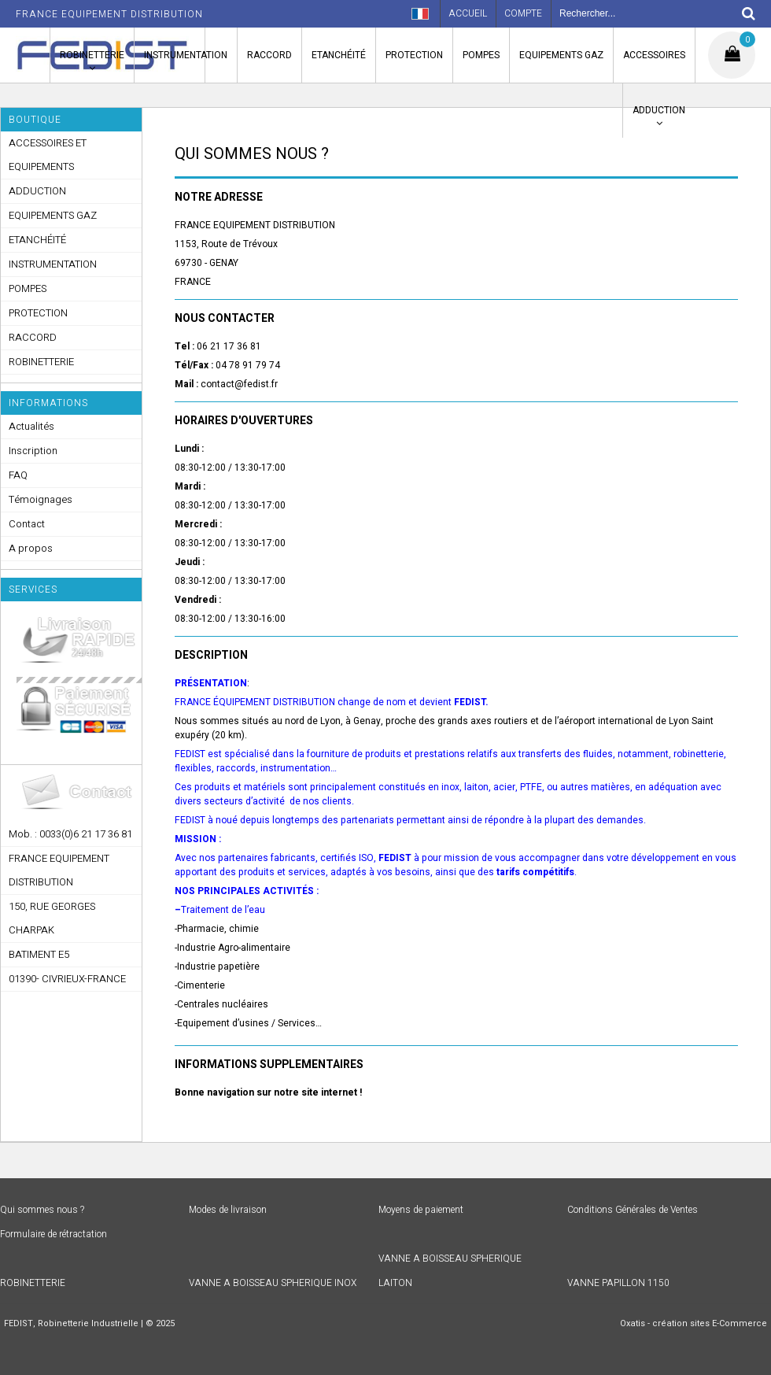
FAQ (18, 475)
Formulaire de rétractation (53, 1234)
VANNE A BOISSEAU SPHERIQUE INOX (272, 1283)
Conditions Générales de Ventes (632, 1210)
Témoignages (40, 499)
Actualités (31, 426)
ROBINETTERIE (92, 55)
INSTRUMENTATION (185, 55)
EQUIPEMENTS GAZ (561, 55)
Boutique (35, 120)
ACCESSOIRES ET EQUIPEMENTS (48, 154)
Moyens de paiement (420, 1210)
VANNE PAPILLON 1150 (618, 1283)
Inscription (33, 450)
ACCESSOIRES (654, 55)
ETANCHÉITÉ (339, 55)
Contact (27, 523)
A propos (31, 548)
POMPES (481, 55)
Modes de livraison (228, 1210)
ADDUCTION (659, 110)
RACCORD (269, 55)
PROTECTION (414, 55)
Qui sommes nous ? (42, 1210)
